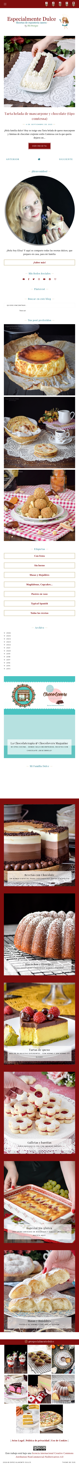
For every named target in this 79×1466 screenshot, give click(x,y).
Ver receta (39, 146)
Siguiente (66, 159)
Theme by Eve (69, 1462)
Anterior (12, 159)
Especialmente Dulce (20, 1462)
